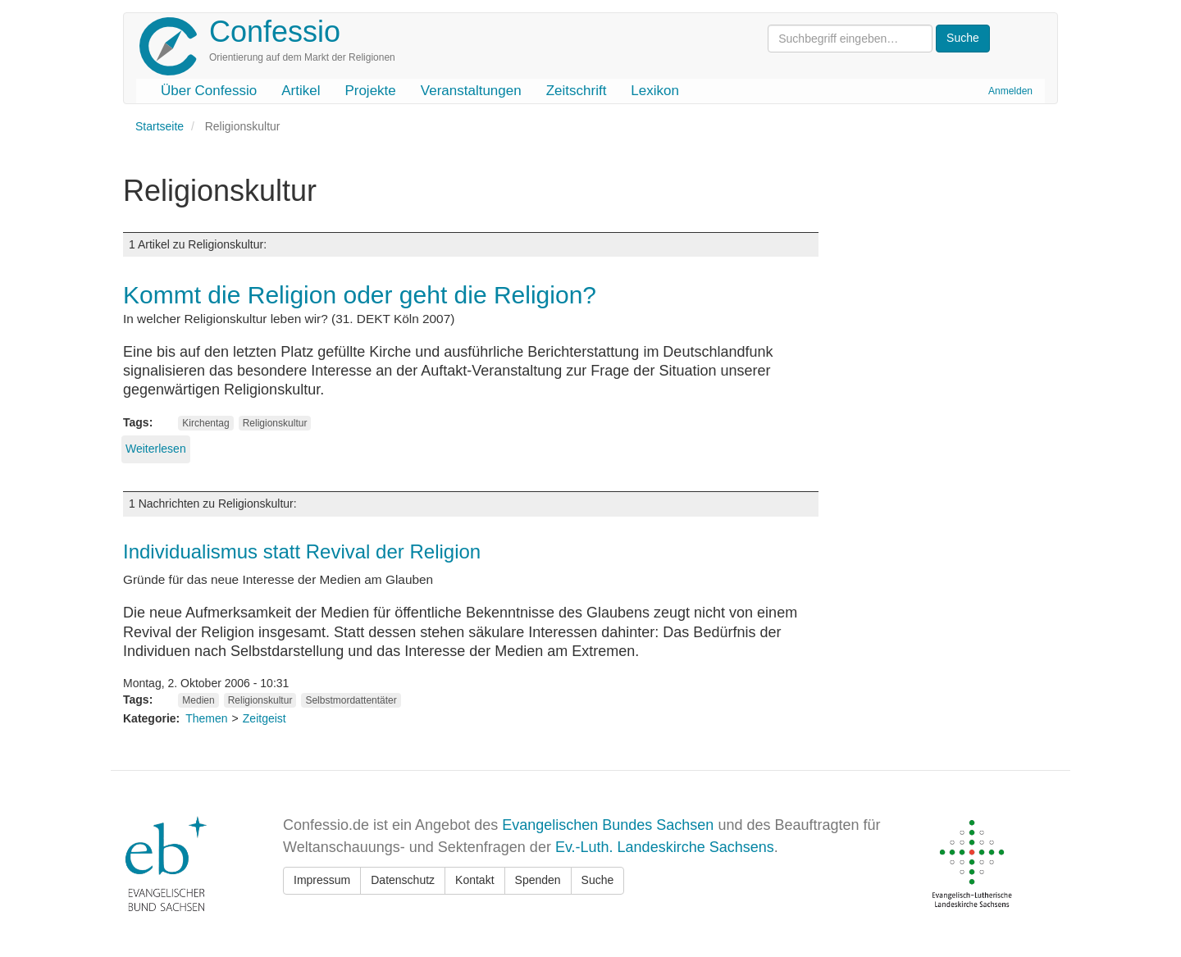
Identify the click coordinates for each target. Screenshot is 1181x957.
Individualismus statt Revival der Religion (302, 551)
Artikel (300, 90)
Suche (597, 879)
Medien (198, 700)
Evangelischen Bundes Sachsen (608, 825)
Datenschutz (403, 879)
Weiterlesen (155, 448)
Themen (206, 718)
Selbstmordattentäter (350, 700)
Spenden (538, 879)
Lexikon (655, 90)
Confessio (274, 31)
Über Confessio (209, 90)
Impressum (322, 879)
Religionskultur (275, 423)
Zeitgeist (264, 718)
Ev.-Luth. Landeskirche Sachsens (664, 847)
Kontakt (474, 879)
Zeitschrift (576, 90)
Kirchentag (205, 423)
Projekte (369, 90)
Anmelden (1010, 91)
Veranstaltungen (471, 90)
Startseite (159, 126)
